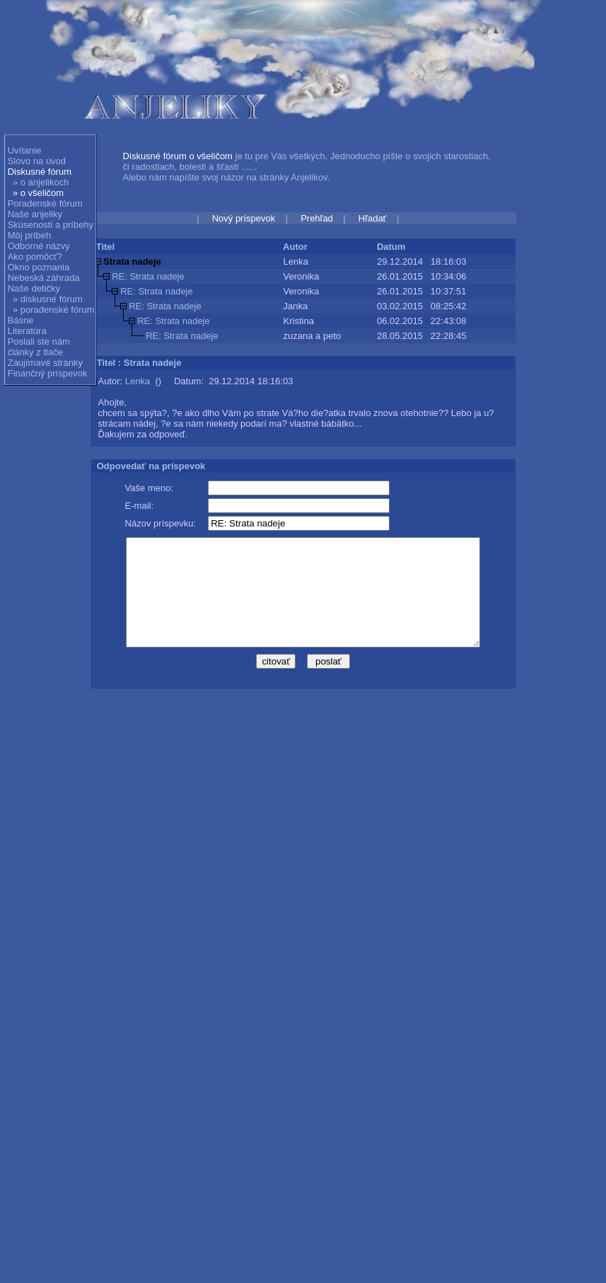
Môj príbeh (29, 235)
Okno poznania (38, 267)
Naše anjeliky (35, 214)
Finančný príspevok (48, 373)
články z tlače (35, 352)
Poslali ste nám (39, 341)
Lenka (137, 381)
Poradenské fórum (45, 203)
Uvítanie (25, 150)
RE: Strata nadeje (148, 276)
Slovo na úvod (37, 161)
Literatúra (27, 331)
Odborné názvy (39, 246)
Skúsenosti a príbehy (50, 224)
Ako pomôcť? (35, 256)
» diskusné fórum (48, 299)
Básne (21, 320)
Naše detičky (34, 288)
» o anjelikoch (41, 182)
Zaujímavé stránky (45, 362)
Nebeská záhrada (44, 277)
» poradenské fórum (54, 309)
